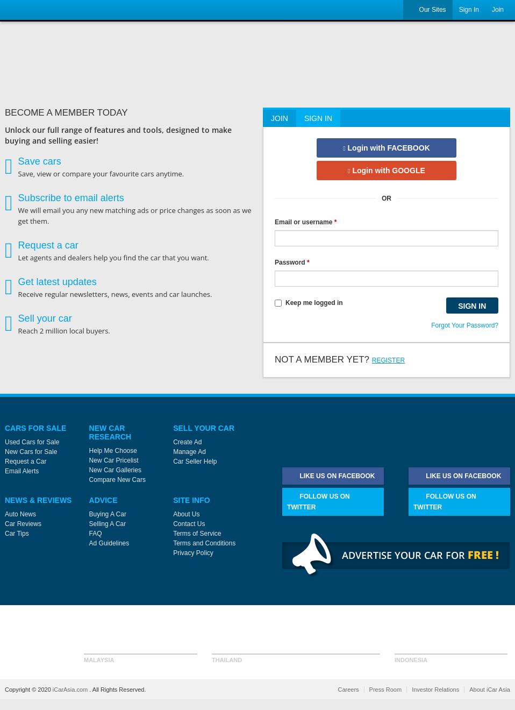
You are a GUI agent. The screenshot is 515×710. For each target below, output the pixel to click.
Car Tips (17, 533)
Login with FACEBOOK (386, 148)
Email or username (306, 222)
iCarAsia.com (71, 689)
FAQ (95, 533)
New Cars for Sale (31, 452)
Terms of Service (197, 533)
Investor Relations (435, 689)
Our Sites (428, 10)
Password (292, 262)
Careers (348, 689)
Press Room (385, 689)
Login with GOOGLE (386, 170)
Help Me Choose (113, 451)
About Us (186, 514)
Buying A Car (107, 514)
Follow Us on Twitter (318, 501)
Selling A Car (107, 524)
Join (498, 9)
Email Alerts (22, 471)
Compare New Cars (117, 480)
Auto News (20, 514)
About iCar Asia (489, 689)
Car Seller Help (195, 461)
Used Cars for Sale (32, 442)
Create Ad (187, 442)
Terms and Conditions (204, 543)
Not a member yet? (340, 359)
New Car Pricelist (114, 460)
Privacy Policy (193, 553)
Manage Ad (189, 452)
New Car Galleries (115, 470)
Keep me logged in (309, 303)
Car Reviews (23, 524)
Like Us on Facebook (331, 476)
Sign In (469, 9)
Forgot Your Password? (464, 325)
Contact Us (189, 524)
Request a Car (25, 461)
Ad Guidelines (109, 543)
